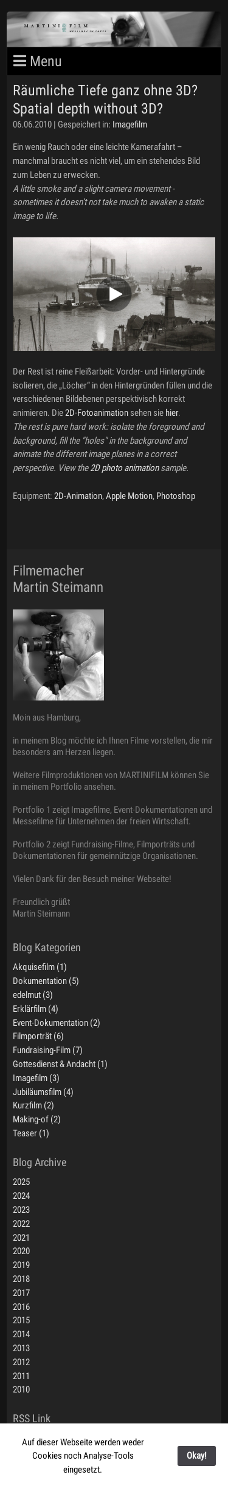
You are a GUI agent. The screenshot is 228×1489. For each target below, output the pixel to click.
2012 (21, 1362)
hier (171, 412)
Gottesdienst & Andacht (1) (60, 1064)
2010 (21, 1389)
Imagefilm (129, 124)
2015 (21, 1320)
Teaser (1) (31, 1133)
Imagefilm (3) (36, 1078)
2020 (21, 1251)
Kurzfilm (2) (33, 1105)
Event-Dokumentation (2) (56, 1022)
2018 (21, 1279)
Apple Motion (129, 495)
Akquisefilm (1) (40, 967)
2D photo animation (124, 468)
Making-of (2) (37, 1119)
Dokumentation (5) (46, 980)
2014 (21, 1334)
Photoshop (175, 495)
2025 (21, 1181)
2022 (21, 1223)
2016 (21, 1306)
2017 (21, 1292)
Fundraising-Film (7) (48, 1050)
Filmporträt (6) (38, 1036)
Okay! (197, 1455)
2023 (21, 1209)
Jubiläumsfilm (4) (43, 1092)
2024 (21, 1195)
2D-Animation (78, 495)
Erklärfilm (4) (35, 1008)
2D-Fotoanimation (96, 412)
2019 (21, 1265)
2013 (21, 1348)
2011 (21, 1376)
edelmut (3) (33, 994)
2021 (21, 1237)
